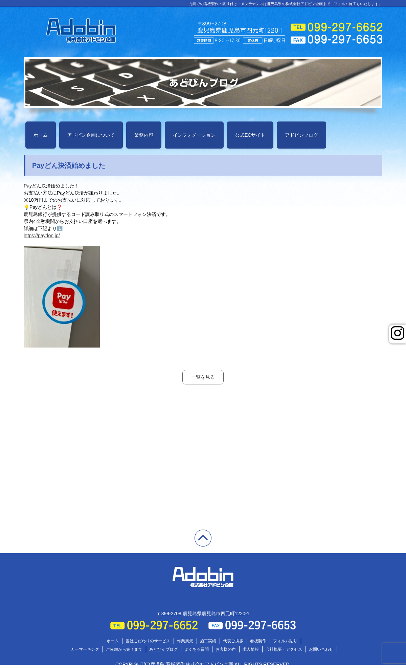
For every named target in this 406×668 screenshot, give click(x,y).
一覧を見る (203, 377)
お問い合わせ (321, 649)
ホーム (40, 135)
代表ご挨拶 (233, 641)
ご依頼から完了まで (124, 649)
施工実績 (208, 641)
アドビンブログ (301, 135)
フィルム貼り (285, 641)
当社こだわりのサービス (148, 641)
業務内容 (143, 135)
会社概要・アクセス (284, 649)
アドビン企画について (91, 135)
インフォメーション (194, 135)
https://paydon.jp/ (42, 235)
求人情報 (251, 649)
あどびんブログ (163, 649)
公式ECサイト (250, 135)
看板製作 (258, 641)
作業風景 (185, 641)
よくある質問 (196, 649)
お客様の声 (226, 649)
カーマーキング (85, 649)
